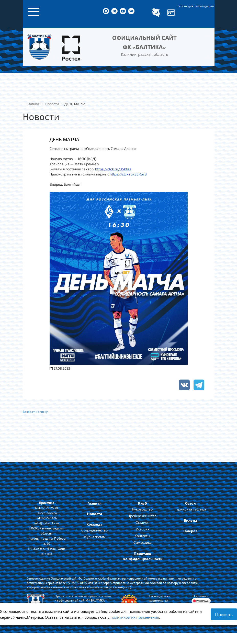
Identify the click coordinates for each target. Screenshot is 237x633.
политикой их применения (134, 617)
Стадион (142, 522)
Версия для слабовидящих (196, 6)
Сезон (190, 503)
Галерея (190, 530)
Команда (94, 524)
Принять (224, 614)
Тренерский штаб (142, 515)
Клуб (142, 503)
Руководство (142, 509)
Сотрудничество (94, 530)
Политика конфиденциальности (143, 556)
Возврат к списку (35, 411)
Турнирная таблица (190, 509)
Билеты (190, 520)
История (142, 529)
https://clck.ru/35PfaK (113, 169)
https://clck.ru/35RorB (128, 174)
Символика (142, 542)
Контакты (142, 535)
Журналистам (95, 536)
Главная (94, 503)
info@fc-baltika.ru (46, 523)
